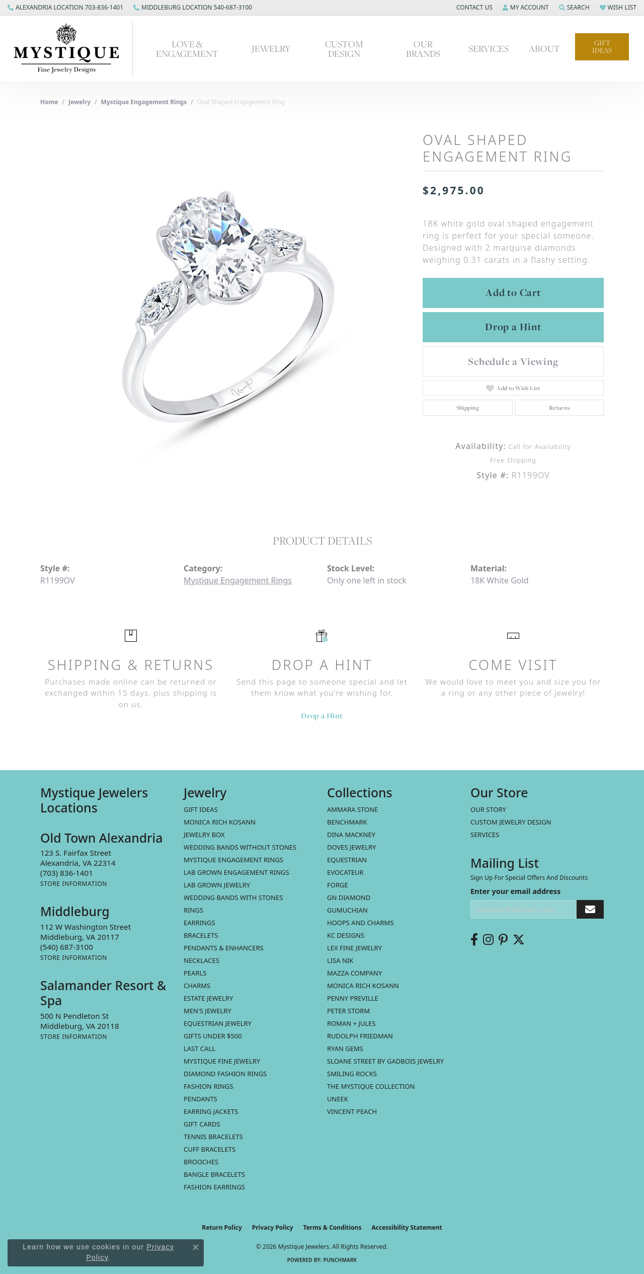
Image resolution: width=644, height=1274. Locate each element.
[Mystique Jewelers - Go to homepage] (71, 49)
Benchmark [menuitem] (347, 822)
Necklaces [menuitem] (201, 960)
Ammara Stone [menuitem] (352, 809)
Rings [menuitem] (193, 910)
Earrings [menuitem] (199, 922)
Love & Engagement (187, 49)
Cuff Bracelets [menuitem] (209, 1149)
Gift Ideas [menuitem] (201, 809)
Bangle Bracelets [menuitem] (214, 1174)
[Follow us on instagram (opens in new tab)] (488, 940)
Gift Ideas (602, 46)
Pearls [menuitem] (195, 973)
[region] (226, 311)
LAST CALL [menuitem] (199, 1048)
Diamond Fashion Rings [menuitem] (225, 1073)
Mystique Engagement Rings (144, 102)
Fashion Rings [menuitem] (208, 1086)
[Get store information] (73, 883)
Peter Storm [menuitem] (348, 1010)
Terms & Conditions (332, 1227)
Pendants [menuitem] (200, 1098)
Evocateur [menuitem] (345, 872)
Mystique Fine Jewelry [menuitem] (222, 1061)
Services (488, 48)
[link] (65, 8)
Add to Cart (513, 292)
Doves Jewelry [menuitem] (351, 847)
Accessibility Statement (406, 1227)
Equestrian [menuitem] (347, 859)
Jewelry (271, 48)
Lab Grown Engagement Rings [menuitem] (236, 872)
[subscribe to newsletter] (590, 909)
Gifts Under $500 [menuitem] (213, 1035)
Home (49, 102)
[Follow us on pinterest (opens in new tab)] (503, 940)
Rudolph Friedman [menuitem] (360, 1035)
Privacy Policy (272, 1227)
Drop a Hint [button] (513, 326)
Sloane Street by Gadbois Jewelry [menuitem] (385, 1061)
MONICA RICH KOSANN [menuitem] (220, 822)
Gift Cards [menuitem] (202, 1124)
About (544, 48)
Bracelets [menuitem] (201, 935)
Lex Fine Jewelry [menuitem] (354, 947)
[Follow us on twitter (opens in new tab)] (519, 940)
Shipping (467, 408)
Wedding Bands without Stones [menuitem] (240, 847)
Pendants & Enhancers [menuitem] (224, 947)
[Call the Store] (66, 873)
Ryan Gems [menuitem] (345, 1048)
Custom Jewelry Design (510, 822)
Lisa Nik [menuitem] (340, 960)
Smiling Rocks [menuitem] (352, 1073)
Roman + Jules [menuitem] (351, 1023)
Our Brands (423, 49)
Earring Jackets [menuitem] (211, 1111)
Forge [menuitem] (337, 884)
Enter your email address (515, 891)
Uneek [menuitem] (337, 1098)
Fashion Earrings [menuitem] (214, 1186)
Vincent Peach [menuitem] (352, 1111)
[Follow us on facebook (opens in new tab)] (474, 940)
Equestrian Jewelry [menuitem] (218, 1023)
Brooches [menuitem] (201, 1161)
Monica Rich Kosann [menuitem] (363, 985)
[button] (473, 8)
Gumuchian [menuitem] (347, 910)
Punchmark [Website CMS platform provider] (340, 1259)
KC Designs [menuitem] (345, 935)
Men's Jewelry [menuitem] (207, 1010)
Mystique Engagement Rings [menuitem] (233, 859)
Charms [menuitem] (197, 985)
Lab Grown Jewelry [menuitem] (217, 884)
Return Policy (222, 1227)
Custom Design (344, 49)
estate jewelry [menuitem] (208, 998)
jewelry (79, 102)
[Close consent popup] (196, 1247)
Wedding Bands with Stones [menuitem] (233, 897)
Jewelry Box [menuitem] (204, 834)
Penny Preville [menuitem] (352, 998)
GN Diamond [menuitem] (348, 897)
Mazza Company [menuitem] (354, 973)
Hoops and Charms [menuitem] (360, 922)
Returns (560, 408)
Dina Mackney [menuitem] (351, 834)
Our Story (488, 809)
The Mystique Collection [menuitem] (371, 1086)
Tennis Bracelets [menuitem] (213, 1136)
